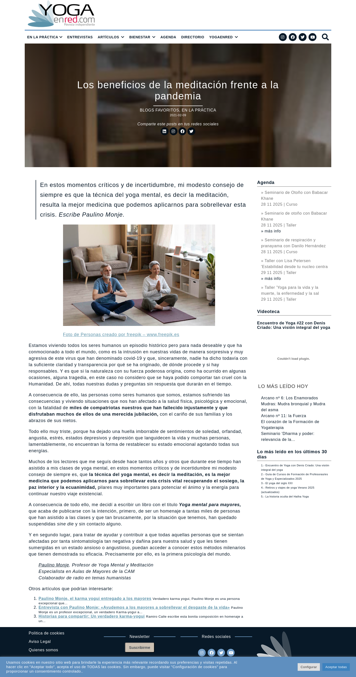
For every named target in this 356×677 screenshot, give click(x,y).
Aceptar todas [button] (336, 667)
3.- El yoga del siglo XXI (277, 483)
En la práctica (199, 110)
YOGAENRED (221, 37)
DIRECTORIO (192, 37)
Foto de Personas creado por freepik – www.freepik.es (121, 334)
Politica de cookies (47, 633)
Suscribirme (139, 647)
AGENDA (168, 37)
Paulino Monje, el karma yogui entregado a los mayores (95, 598)
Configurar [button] (309, 667)
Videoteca (268, 311)
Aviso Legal (40, 641)
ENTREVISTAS (80, 37)
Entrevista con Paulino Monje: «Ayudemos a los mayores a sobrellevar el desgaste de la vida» (134, 607)
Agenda (265, 182)
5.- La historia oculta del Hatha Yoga (285, 496)
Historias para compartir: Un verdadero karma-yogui (92, 616)
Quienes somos (43, 650)
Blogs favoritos (159, 110)
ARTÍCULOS (108, 37)
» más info (271, 231)
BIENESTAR (139, 37)
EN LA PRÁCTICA (42, 37)
